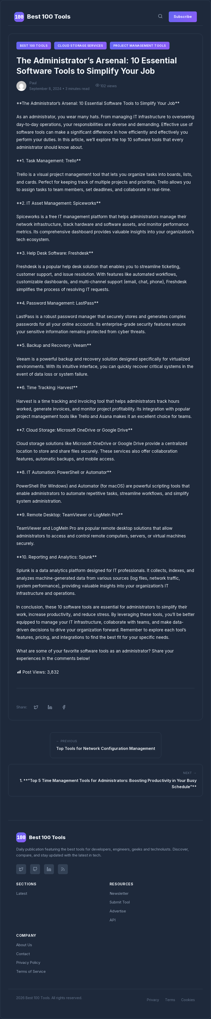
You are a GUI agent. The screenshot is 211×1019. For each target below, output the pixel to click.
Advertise (118, 911)
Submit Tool (120, 902)
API (113, 920)
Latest (21, 893)
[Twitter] (21, 869)
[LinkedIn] (49, 869)
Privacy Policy (28, 962)
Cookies (188, 1000)
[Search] (160, 17)
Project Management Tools (139, 45)
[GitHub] (35, 869)
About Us (24, 944)
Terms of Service (31, 971)
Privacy (153, 1000)
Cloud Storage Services (80, 45)
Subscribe (183, 16)
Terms (170, 1000)
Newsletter (119, 893)
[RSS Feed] (63, 869)
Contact (23, 953)
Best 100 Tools (33, 45)
